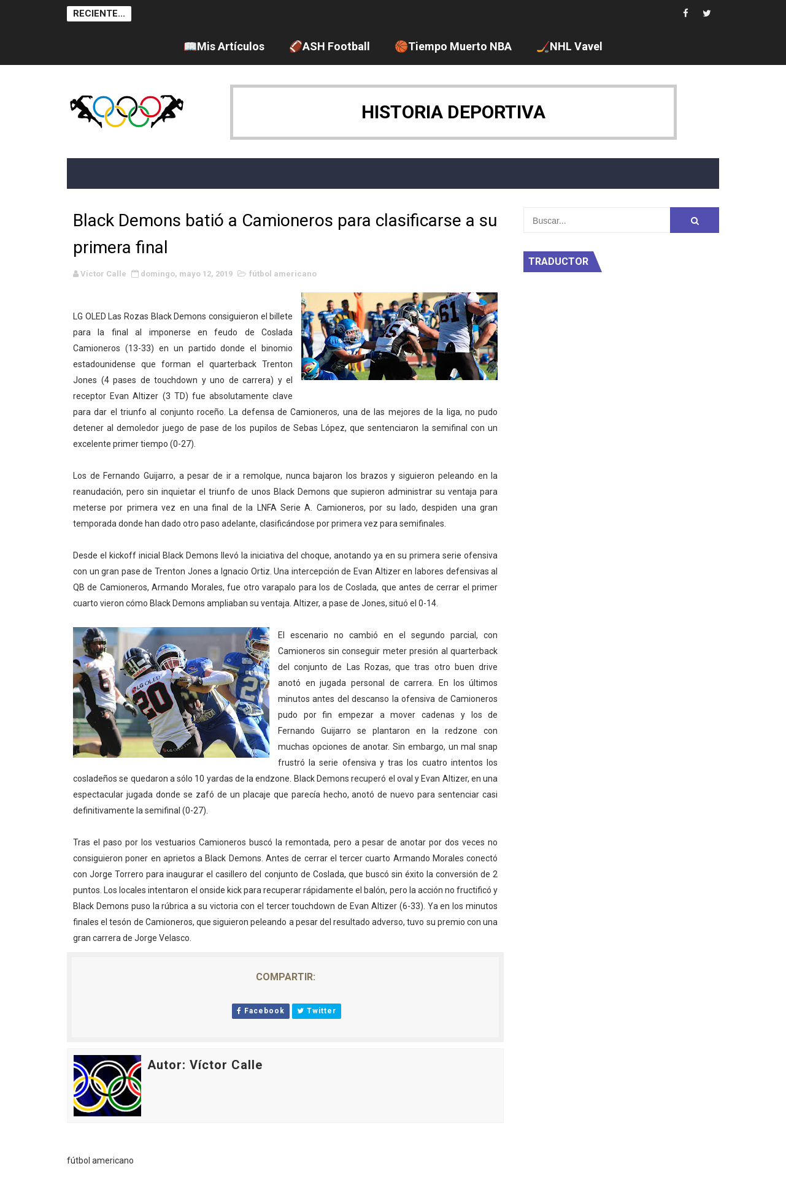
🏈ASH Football (329, 46)
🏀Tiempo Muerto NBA (453, 46)
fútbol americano (283, 273)
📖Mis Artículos (223, 46)
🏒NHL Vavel (569, 46)
